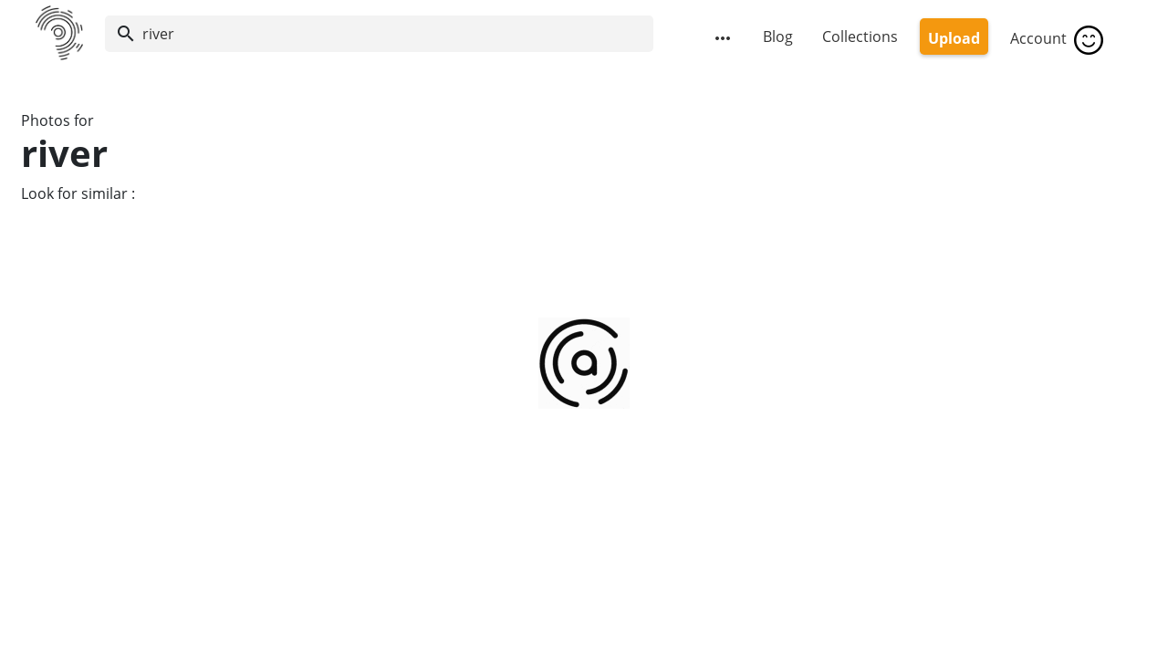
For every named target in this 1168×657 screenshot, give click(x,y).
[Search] (379, 34)
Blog (778, 36)
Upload (954, 38)
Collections (860, 36)
